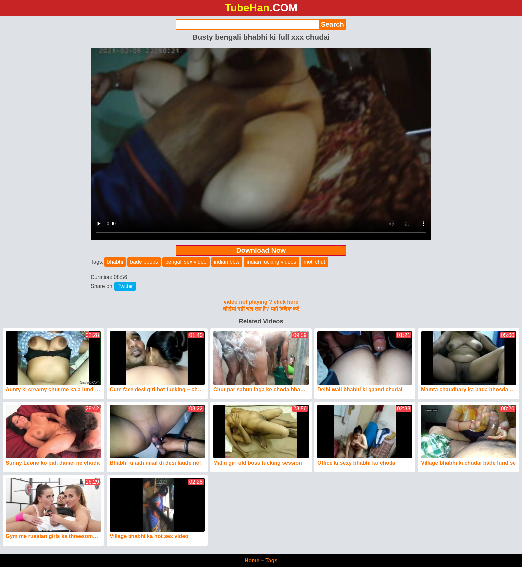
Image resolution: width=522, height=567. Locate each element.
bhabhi (115, 262)
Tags (271, 560)
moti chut (314, 262)
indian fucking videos (271, 262)
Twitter (125, 286)
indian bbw (227, 262)
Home (252, 560)
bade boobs (144, 262)
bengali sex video (186, 262)
